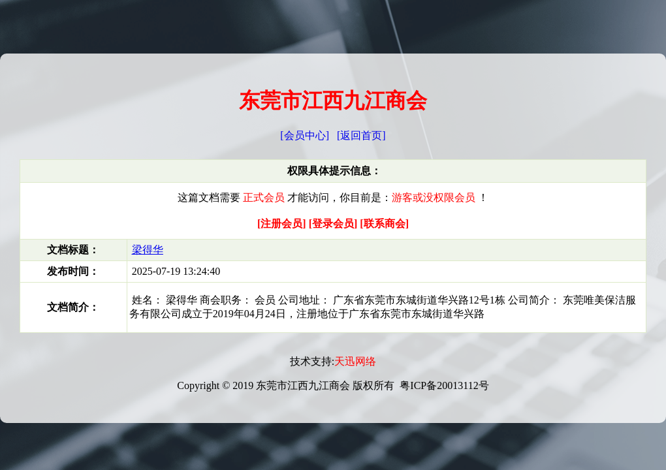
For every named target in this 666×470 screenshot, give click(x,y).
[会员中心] (304, 135)
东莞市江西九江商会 (333, 100)
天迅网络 (355, 361)
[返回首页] (361, 135)
